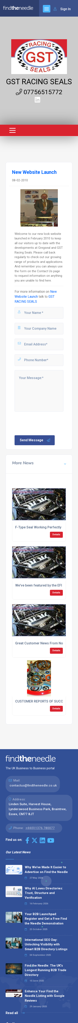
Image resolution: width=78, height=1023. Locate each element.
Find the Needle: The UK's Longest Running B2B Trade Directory (45, 970)
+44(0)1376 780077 (40, 828)
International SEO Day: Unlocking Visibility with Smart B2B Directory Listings (46, 944)
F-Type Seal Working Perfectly (38, 527)
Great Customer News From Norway (42, 643)
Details (56, 534)
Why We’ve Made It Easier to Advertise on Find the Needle (46, 869)
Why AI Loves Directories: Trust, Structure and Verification (44, 893)
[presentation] (45, 423)
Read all (15, 1013)
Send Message (35, 440)
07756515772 (39, 92)
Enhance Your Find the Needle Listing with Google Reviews (44, 995)
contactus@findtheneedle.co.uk (33, 785)
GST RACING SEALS (39, 81)
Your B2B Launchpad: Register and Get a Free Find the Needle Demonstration (46, 918)
